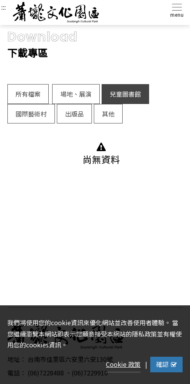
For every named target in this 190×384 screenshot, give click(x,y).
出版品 (74, 113)
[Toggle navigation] (175, 10)
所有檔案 (28, 94)
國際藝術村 (31, 113)
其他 (108, 113)
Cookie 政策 (123, 364)
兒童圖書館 (125, 94)
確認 (166, 364)
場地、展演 (75, 94)
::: (3, 7)
